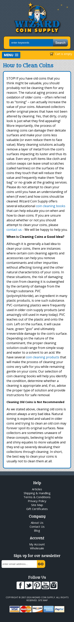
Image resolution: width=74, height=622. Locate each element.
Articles (37, 489)
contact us (14, 229)
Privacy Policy (37, 501)
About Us (37, 523)
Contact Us (37, 526)
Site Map (37, 505)
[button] (11, 55)
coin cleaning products (42, 357)
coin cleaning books (50, 206)
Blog (37, 530)
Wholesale (37, 548)
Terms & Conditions (37, 497)
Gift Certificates (37, 509)
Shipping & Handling (37, 493)
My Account (37, 544)
